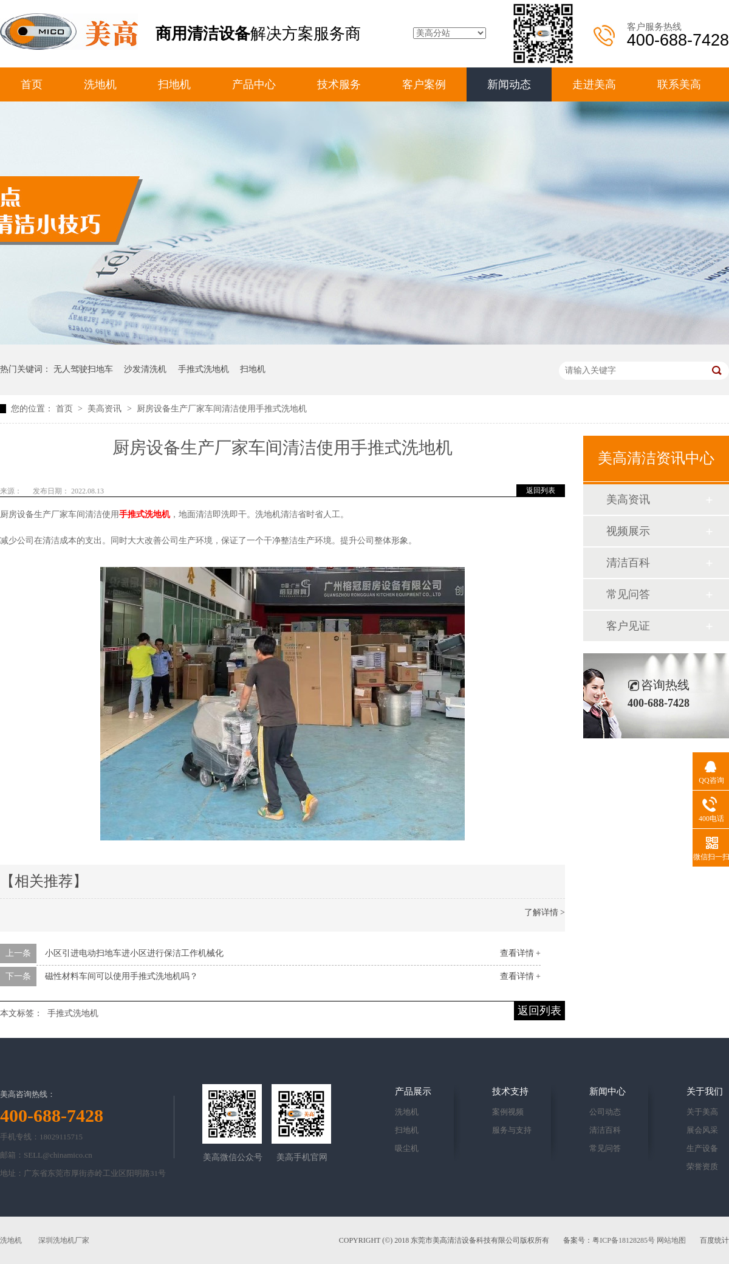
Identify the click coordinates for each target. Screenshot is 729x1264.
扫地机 (174, 84)
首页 (32, 84)
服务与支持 (512, 1130)
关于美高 (702, 1111)
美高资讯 (105, 408)
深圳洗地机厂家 (63, 1240)
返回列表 (540, 490)
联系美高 (679, 84)
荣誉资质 (702, 1166)
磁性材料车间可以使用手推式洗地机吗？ (121, 976)
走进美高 (594, 84)
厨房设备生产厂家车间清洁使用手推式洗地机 (222, 408)
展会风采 (702, 1130)
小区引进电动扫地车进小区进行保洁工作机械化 (134, 953)
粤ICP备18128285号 (623, 1240)
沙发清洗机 (145, 369)
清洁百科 (628, 563)
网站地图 (671, 1240)
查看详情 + (520, 953)
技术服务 (339, 84)
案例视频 (508, 1111)
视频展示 (628, 531)
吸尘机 (407, 1148)
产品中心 (254, 84)
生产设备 (702, 1148)
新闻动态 (509, 84)
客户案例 (424, 84)
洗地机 (100, 84)
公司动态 (605, 1111)
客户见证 (628, 626)
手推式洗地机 (203, 369)
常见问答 (628, 594)
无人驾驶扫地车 (83, 369)
